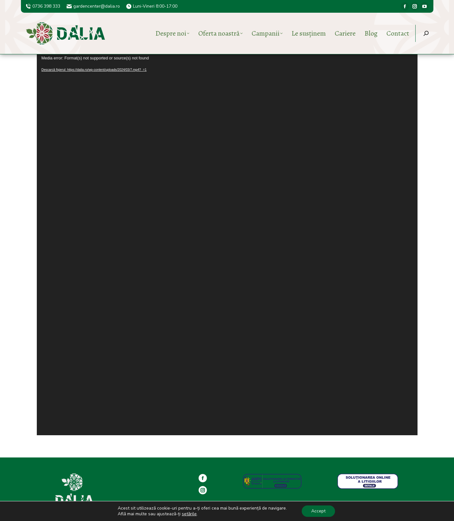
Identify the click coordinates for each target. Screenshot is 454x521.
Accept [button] (318, 511)
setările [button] (189, 514)
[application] (227, 244)
